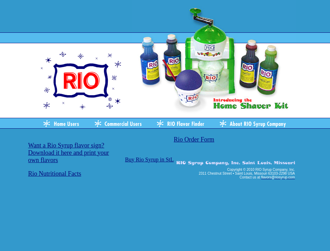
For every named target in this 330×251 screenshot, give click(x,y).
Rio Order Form (194, 139)
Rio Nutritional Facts (54, 173)
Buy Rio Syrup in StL (149, 159)
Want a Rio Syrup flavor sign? (66, 145)
